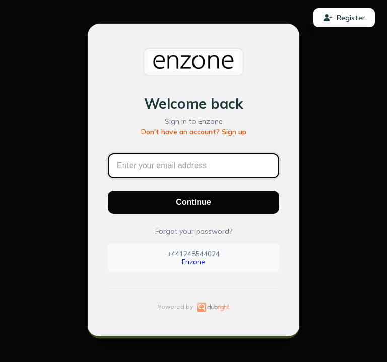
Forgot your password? (193, 231)
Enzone (193, 262)
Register (344, 17)
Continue (193, 202)
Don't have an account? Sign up (193, 131)
